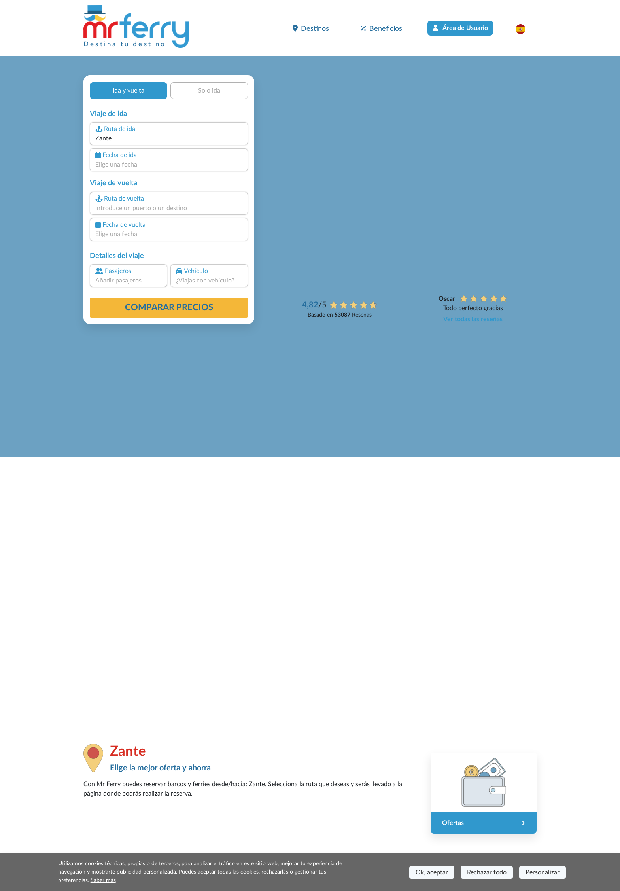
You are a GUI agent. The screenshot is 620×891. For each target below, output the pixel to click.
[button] (524, 29)
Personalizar (542, 872)
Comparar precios (169, 307)
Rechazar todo (487, 872)
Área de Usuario (460, 28)
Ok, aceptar (432, 872)
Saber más (103, 880)
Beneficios (381, 28)
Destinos (311, 28)
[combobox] (168, 138)
